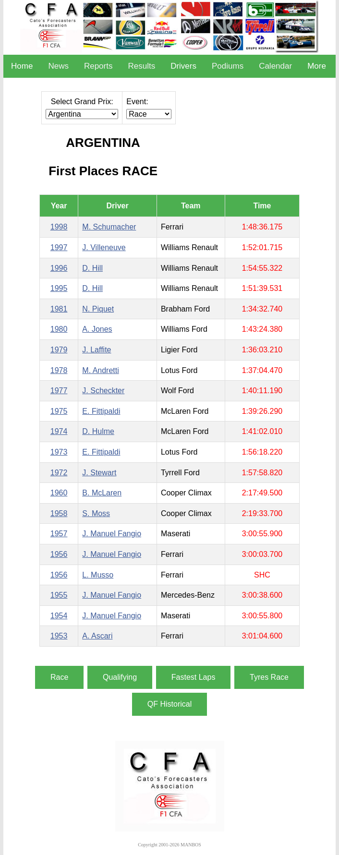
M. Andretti (100, 370)
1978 (59, 370)
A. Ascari (97, 636)
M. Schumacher (109, 227)
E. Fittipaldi (101, 411)
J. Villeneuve (103, 247)
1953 (59, 636)
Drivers (183, 66)
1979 (59, 350)
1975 (59, 411)
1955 (59, 595)
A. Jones (97, 329)
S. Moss (96, 513)
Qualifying (120, 677)
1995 (59, 288)
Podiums (227, 66)
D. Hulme (98, 431)
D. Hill (92, 268)
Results (141, 66)
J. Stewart (99, 473)
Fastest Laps (193, 677)
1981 (59, 309)
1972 (59, 473)
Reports (98, 66)
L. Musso (97, 575)
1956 (59, 554)
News (58, 66)
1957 (59, 534)
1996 (59, 268)
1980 (59, 329)
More (316, 66)
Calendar (275, 66)
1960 (59, 493)
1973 (59, 452)
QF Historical (169, 704)
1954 (59, 616)
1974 (59, 431)
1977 (59, 390)
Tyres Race (269, 677)
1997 (59, 247)
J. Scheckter (103, 390)
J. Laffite (96, 350)
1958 (59, 513)
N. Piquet (98, 309)
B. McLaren (101, 493)
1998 (59, 227)
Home (22, 66)
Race (59, 677)
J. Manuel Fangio (111, 534)
